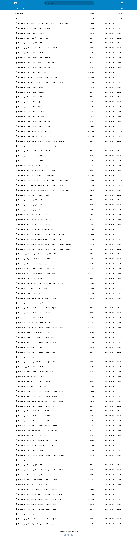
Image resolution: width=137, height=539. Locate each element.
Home (15, 8)
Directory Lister (72, 531)
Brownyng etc (23, 8)
